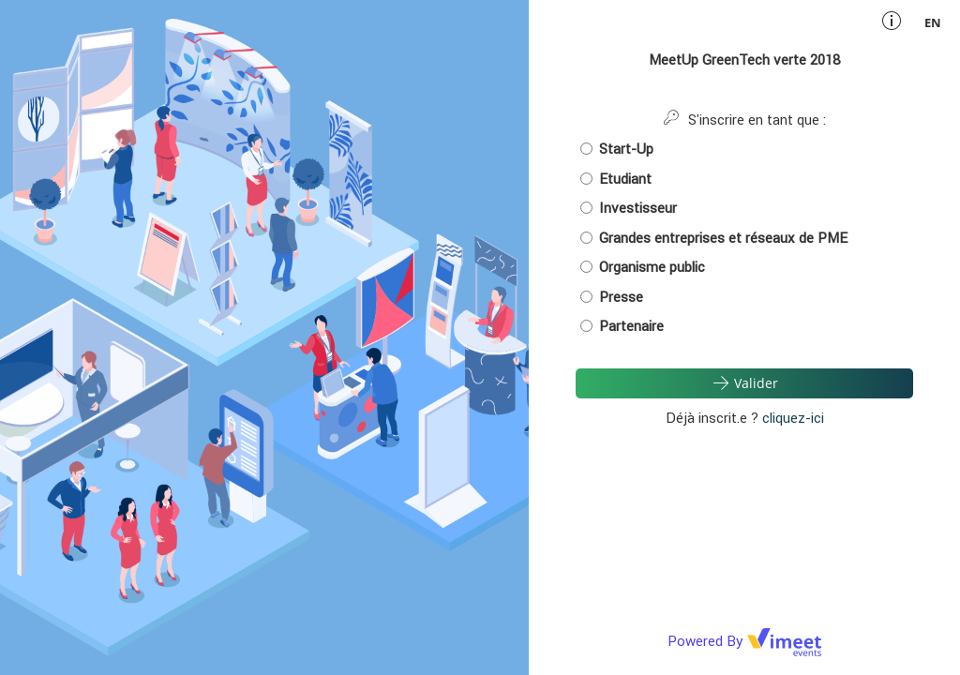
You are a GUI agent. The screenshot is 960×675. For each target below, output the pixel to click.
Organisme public (642, 267)
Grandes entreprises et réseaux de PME (714, 238)
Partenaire (622, 326)
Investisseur (628, 208)
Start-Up (616, 149)
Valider (744, 382)
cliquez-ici (793, 418)
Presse (611, 297)
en (932, 22)
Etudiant (616, 179)
